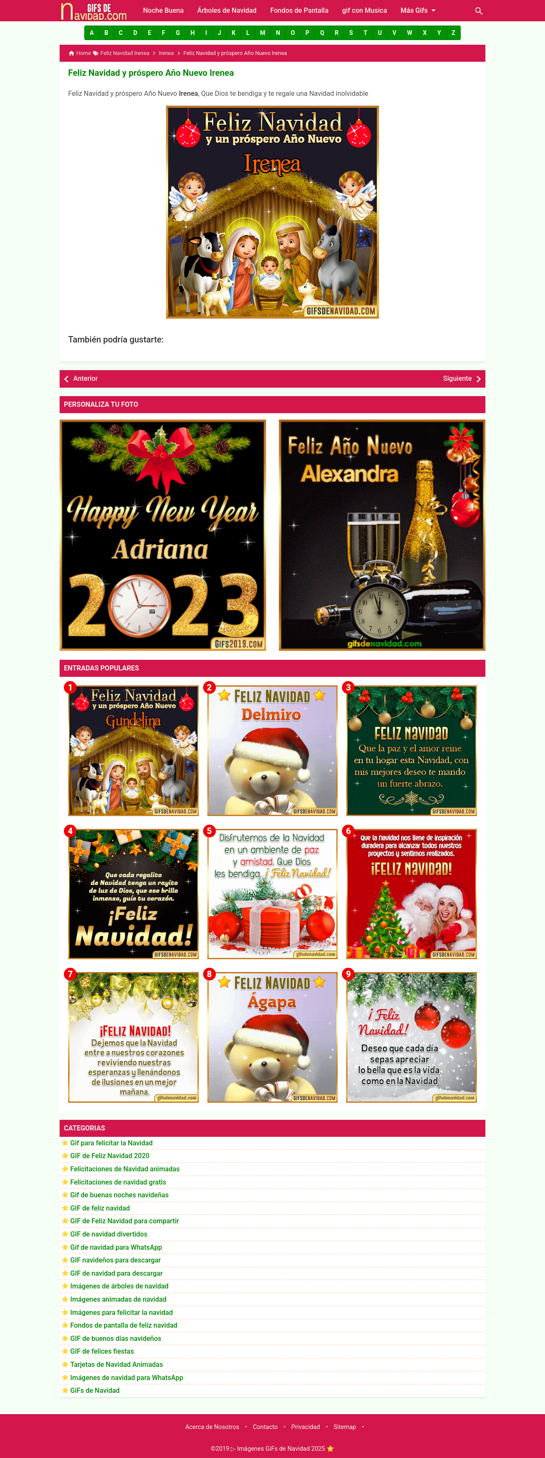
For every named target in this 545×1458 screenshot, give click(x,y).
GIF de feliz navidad (100, 1208)
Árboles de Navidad (226, 10)
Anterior (85, 378)
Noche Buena (163, 10)
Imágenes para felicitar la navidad (121, 1312)
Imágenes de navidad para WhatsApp (126, 1377)
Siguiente (457, 378)
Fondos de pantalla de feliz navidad (124, 1325)
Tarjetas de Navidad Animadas (116, 1364)
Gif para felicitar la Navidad (111, 1143)
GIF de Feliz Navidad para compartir (124, 1221)
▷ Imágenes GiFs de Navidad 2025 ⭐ (282, 1448)
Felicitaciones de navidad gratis (118, 1182)
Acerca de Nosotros (212, 1426)
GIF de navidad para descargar (116, 1273)
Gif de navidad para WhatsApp (116, 1247)
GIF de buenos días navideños (115, 1338)
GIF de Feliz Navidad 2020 (109, 1156)
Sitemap (345, 1426)
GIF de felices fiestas (102, 1351)
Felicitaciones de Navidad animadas (125, 1169)
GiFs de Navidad (95, 1390)
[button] (91, 33)
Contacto (265, 1426)
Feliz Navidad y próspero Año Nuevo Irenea (150, 73)
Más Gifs (420, 10)
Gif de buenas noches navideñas (119, 1195)
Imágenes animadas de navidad (118, 1299)
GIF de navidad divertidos (108, 1234)
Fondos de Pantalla (299, 10)
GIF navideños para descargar (115, 1260)
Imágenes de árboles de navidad (119, 1286)
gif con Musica (364, 10)
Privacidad (305, 1426)
